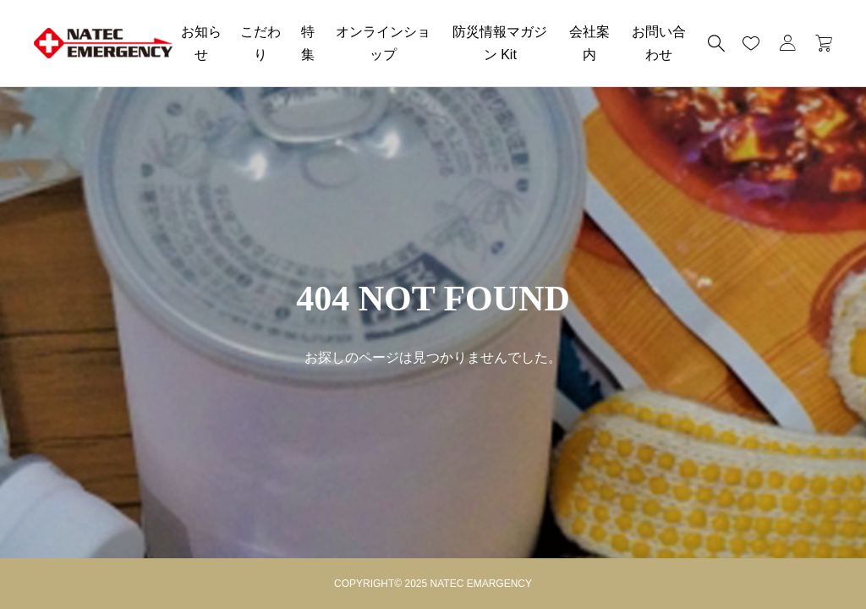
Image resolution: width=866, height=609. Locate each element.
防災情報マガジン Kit (499, 43)
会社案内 (589, 43)
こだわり (260, 43)
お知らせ (201, 43)
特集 (308, 43)
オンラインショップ (383, 43)
